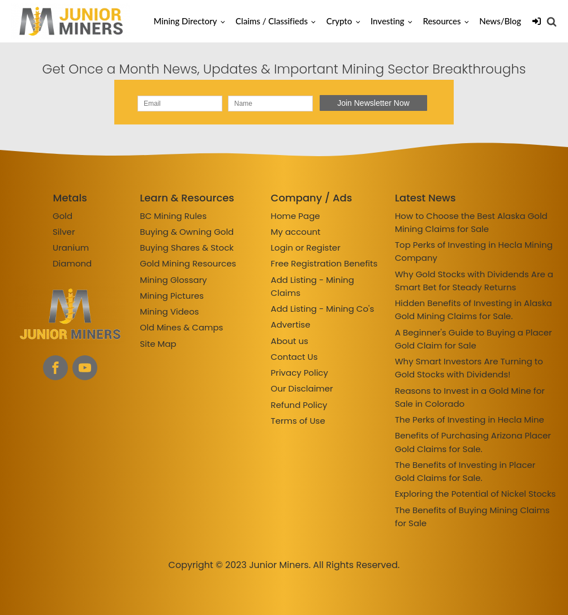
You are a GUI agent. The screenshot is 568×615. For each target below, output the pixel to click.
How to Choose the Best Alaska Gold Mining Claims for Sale (471, 222)
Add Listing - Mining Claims (312, 286)
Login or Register (306, 247)
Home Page (295, 216)
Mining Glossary (173, 280)
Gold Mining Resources (188, 263)
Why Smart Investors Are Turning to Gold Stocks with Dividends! (469, 367)
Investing (388, 21)
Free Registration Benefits (324, 263)
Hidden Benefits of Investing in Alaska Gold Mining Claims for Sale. (473, 309)
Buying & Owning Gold (187, 232)
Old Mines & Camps (181, 327)
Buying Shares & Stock (187, 247)
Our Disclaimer (302, 388)
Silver (64, 232)
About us (289, 341)
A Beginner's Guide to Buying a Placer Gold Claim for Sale (473, 338)
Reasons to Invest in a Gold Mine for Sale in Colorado (470, 397)
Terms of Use (298, 421)
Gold (62, 216)
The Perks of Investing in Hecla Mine (469, 419)
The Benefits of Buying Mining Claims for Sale (472, 516)
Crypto (339, 21)
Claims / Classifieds (271, 21)
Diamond (72, 263)
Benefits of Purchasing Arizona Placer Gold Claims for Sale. (473, 441)
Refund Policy (299, 405)
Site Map (158, 344)
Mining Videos (169, 311)
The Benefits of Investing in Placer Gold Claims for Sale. (465, 471)
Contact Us (294, 357)
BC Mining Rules (173, 216)
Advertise (291, 324)
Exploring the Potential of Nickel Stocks (475, 494)
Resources (442, 21)
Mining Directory (185, 21)
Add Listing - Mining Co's (323, 309)
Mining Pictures (172, 296)
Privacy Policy (299, 373)
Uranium (71, 247)
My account (296, 232)
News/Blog (500, 21)
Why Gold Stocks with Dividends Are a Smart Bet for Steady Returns (474, 280)
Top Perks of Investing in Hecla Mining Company (474, 251)
